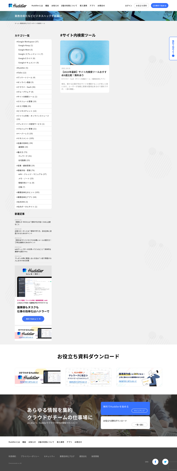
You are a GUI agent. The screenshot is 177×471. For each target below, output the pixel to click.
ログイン (128, 5)
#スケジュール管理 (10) (27, 101)
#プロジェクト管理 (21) (27, 128)
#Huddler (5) (22, 68)
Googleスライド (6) (26, 58)
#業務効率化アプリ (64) (27, 197)
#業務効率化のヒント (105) (28, 192)
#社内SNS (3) (22, 202)
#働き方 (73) (22, 152)
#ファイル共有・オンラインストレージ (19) (33, 117)
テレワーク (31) (25, 156)
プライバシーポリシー (30, 456)
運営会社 (83, 456)
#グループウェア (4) (25, 92)
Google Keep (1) (25, 45)
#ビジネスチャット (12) (27, 111)
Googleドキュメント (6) (28, 62)
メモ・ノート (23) (26, 178)
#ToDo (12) (21, 72)
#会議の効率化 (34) (25, 143)
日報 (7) (21, 187)
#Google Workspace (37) (28, 41)
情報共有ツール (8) (26, 182)
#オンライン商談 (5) (25, 82)
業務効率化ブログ (67, 456)
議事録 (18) (23, 147)
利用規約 (12, 456)
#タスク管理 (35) (24, 106)
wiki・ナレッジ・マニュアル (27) (32, 174)
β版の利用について (69, 5)
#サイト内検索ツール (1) (27, 96)
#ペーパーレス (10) (25, 133)
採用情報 (95, 456)
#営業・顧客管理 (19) (26, 165)
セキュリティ (49, 456)
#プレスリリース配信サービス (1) (31, 124)
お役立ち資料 (141, 5)
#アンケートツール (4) (26, 77)
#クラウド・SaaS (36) (26, 87)
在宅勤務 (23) (24, 160)
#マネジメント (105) (25, 138)
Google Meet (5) (25, 49)
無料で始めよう (173, 48)
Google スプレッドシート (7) (30, 54)
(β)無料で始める (160, 5)
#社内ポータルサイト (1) (27, 206)
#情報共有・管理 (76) (26, 170)
